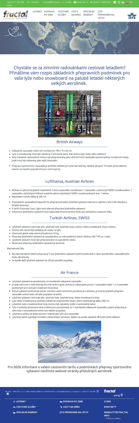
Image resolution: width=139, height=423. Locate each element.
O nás (67, 2)
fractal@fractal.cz (52, 2)
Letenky (37, 11)
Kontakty (81, 2)
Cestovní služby (63, 13)
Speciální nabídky (88, 13)
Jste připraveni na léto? (106, 14)
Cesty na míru (76, 13)
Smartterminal (100, 2)
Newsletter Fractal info (116, 414)
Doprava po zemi (49, 13)
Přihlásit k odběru (113, 418)
